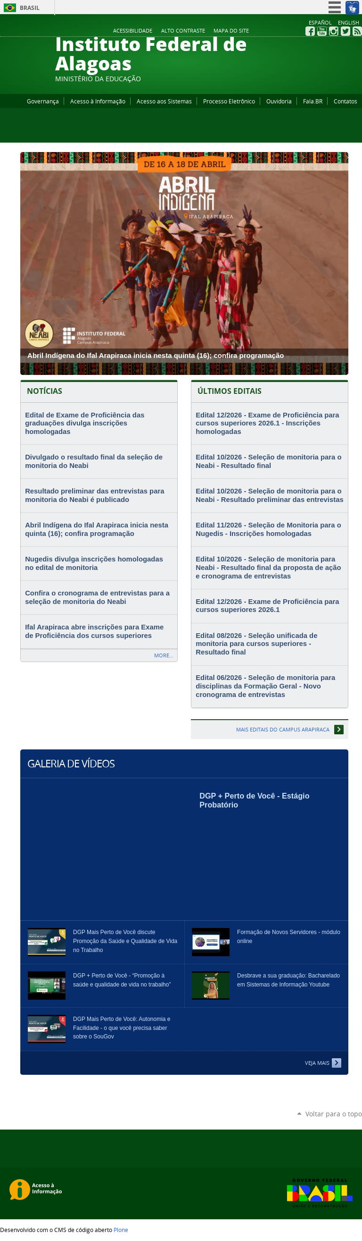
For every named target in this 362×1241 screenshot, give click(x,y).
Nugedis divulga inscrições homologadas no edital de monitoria (94, 563)
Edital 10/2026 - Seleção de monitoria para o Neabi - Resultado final (268, 461)
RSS (357, 31)
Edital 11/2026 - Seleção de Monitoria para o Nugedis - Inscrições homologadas (268, 529)
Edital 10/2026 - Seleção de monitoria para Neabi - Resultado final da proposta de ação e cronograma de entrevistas (268, 567)
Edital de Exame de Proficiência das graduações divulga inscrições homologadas (84, 423)
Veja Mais (317, 1062)
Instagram (333, 31)
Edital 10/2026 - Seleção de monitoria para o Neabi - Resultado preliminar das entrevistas (269, 495)
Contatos (345, 101)
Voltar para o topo (333, 1113)
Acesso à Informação (97, 101)
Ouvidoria (279, 101)
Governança (43, 101)
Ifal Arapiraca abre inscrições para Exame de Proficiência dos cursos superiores (94, 631)
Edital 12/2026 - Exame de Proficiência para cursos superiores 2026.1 (267, 606)
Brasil (30, 8)
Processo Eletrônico (229, 101)
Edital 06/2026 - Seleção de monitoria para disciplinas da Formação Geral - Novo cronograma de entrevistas (265, 686)
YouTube (322, 31)
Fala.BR (312, 101)
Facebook (310, 31)
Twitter (345, 31)
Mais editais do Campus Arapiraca (282, 729)
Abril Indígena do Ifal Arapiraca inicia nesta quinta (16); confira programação (96, 529)
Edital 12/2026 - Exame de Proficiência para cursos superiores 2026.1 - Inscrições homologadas (267, 423)
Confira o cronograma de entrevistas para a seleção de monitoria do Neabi (97, 597)
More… (163, 655)
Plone (121, 1229)
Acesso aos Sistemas (164, 101)
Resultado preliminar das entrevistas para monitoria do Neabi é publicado (94, 495)
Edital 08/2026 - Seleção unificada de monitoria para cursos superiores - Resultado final (256, 644)
